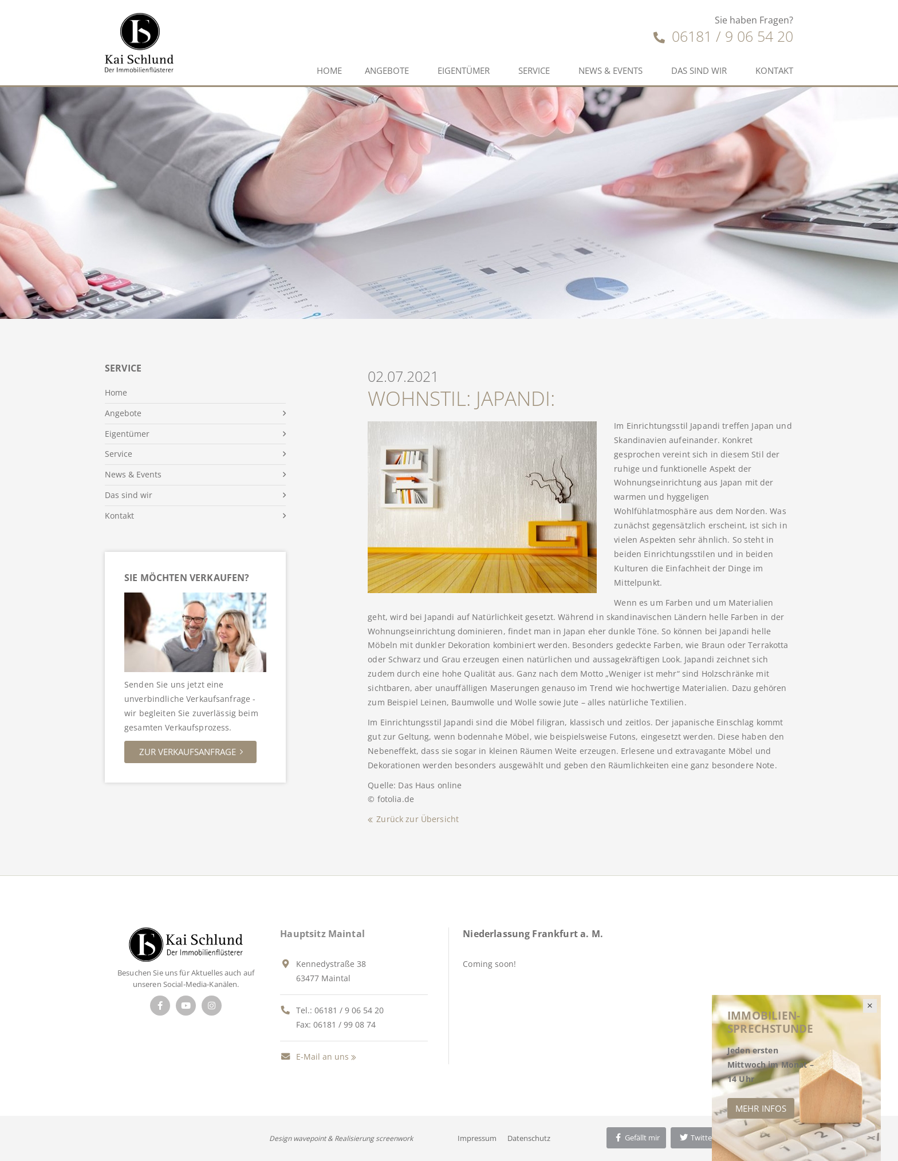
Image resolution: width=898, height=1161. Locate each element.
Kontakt (774, 70)
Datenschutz (528, 1138)
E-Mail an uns (314, 1056)
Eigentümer (464, 70)
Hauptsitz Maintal (322, 933)
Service (534, 70)
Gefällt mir (636, 1137)
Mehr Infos (760, 1108)
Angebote (387, 70)
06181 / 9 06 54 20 (723, 36)
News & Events (610, 70)
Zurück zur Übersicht (417, 819)
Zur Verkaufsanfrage (187, 751)
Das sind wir (699, 70)
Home (329, 70)
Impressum (477, 1138)
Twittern (699, 1137)
